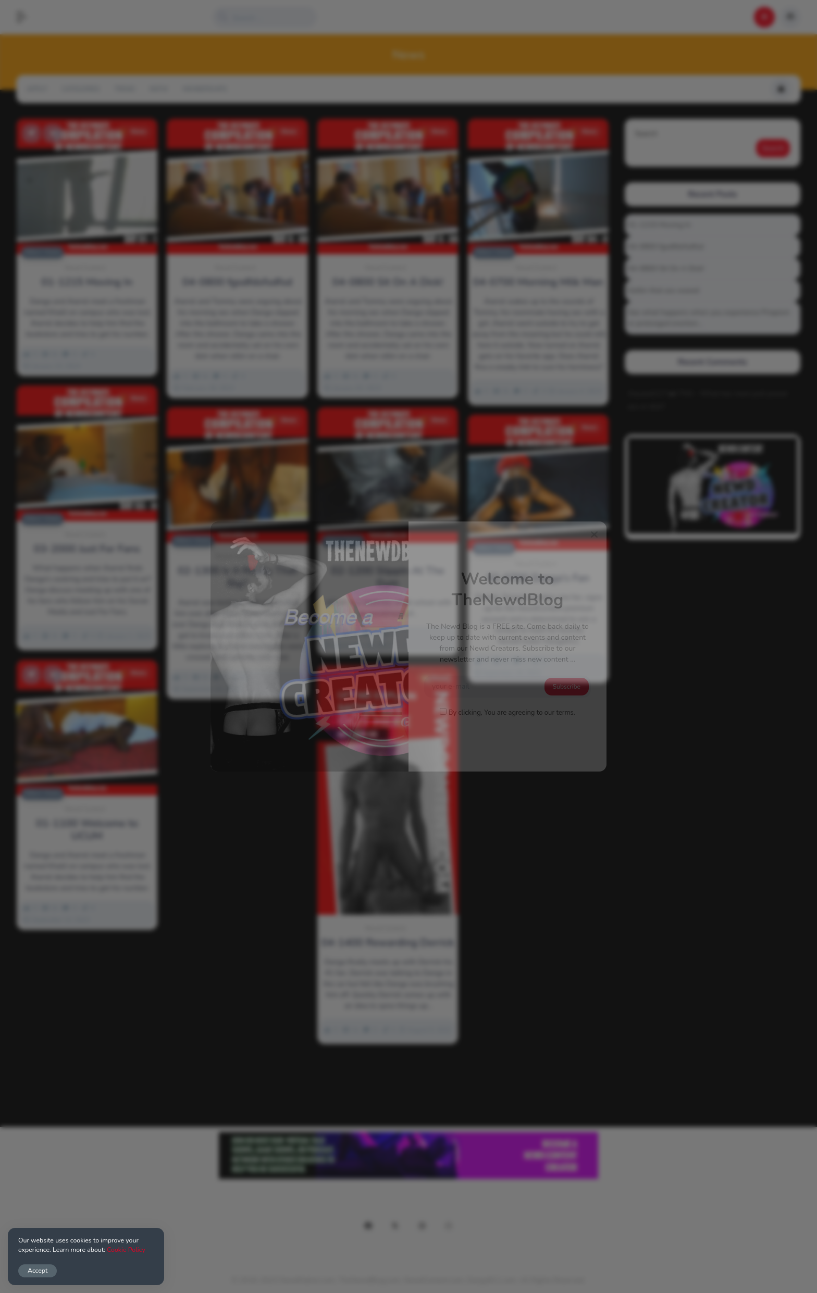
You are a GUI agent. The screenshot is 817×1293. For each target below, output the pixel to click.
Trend (124, 89)
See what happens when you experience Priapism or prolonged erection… (709, 317)
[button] (26, 17)
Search (646, 134)
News (133, 131)
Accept (37, 1270)
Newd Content (85, 268)
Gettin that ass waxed (663, 290)
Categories (80, 89)
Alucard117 (647, 394)
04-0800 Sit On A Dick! (387, 282)
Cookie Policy (126, 1249)
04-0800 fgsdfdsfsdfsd (237, 282)
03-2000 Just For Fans (87, 549)
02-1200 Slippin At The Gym (387, 577)
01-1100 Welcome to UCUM (87, 829)
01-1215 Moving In (86, 282)
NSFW (159, 89)
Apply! (37, 89)
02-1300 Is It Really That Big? (237, 577)
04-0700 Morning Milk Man (538, 282)
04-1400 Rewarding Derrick (387, 943)
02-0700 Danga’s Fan (538, 578)
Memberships (204, 89)
